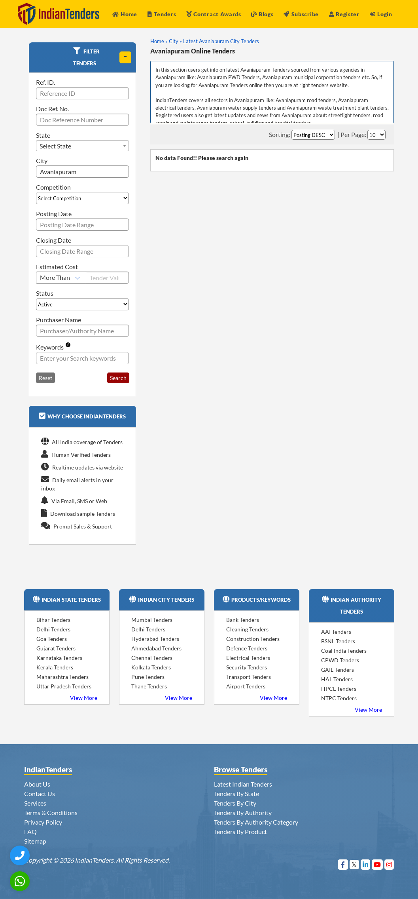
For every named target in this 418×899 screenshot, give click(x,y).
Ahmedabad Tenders (156, 648)
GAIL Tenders (337, 669)
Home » (159, 41)
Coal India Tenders (344, 650)
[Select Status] (82, 304)
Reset (45, 377)
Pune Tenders (148, 676)
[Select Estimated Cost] (61, 278)
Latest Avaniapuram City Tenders (221, 41)
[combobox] (82, 145)
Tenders (162, 14)
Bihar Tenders (53, 619)
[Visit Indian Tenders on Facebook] (343, 864)
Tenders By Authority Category (256, 822)
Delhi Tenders (53, 629)
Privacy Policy (43, 822)
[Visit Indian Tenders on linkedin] (366, 864)
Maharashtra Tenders (62, 676)
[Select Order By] (313, 135)
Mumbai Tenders (151, 619)
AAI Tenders (336, 631)
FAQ (30, 831)
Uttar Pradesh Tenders (63, 686)
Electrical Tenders (248, 657)
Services (35, 803)
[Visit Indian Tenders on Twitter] (354, 864)
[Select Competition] (82, 198)
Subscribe (301, 14)
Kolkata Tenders (151, 667)
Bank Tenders (242, 619)
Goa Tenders (51, 638)
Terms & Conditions (51, 812)
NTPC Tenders (339, 698)
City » (175, 41)
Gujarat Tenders (56, 648)
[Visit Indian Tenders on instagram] (389, 864)
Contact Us (39, 793)
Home (125, 14)
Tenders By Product (240, 831)
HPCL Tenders (338, 688)
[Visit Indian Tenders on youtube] (377, 864)
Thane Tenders (149, 686)
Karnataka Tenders (59, 657)
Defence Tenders (246, 648)
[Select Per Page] (376, 135)
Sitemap (35, 841)
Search (118, 377)
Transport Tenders (248, 676)
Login (381, 14)
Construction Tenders (253, 638)
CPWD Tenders (340, 660)
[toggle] (125, 57)
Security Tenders (246, 667)
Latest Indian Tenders (243, 784)
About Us (37, 784)
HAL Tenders (337, 679)
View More (83, 697)
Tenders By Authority (243, 812)
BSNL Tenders (338, 641)
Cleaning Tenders (247, 629)
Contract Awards (213, 14)
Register (344, 14)
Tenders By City (235, 803)
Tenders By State (236, 793)
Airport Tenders (245, 686)
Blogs (262, 14)
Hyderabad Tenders (155, 638)
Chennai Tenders (151, 657)
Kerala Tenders (54, 667)
